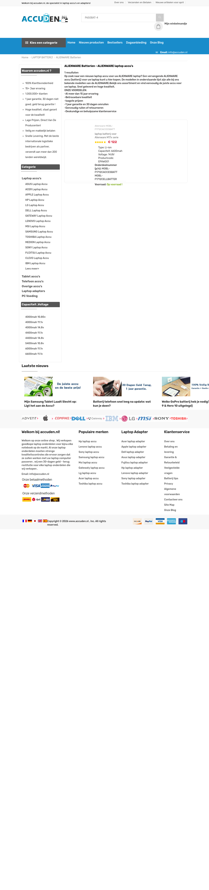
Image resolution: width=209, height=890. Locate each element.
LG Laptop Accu (34, 205)
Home (71, 42)
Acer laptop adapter (133, 441)
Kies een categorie (41, 42)
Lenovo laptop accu (90, 446)
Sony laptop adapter (133, 478)
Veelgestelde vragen (172, 470)
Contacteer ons (173, 499)
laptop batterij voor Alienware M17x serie (106, 135)
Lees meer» (32, 268)
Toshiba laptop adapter (135, 483)
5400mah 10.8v (34, 343)
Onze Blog (156, 42)
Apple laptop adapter (133, 446)
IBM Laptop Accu (35, 263)
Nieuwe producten (91, 42)
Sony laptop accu (89, 452)
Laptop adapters (33, 291)
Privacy (168, 483)
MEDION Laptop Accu (37, 242)
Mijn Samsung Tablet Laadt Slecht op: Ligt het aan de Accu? (50, 403)
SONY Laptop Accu (36, 247)
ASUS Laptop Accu (36, 184)
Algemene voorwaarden (172, 492)
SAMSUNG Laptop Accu (39, 231)
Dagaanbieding (136, 42)
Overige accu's (32, 286)
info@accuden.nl (177, 52)
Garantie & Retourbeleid (172, 460)
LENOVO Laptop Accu (38, 221)
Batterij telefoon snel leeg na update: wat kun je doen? (122, 403)
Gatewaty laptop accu (92, 467)
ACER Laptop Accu (36, 189)
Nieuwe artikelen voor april (170, 2)
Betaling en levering (171, 449)
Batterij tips (171, 478)
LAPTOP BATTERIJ (42, 57)
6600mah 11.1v (34, 353)
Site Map (169, 504)
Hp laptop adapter (132, 467)
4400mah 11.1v (34, 332)
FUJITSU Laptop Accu (38, 252)
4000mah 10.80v (35, 316)
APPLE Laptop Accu (37, 194)
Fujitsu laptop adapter (134, 462)
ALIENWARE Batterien (68, 57)
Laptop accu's (31, 178)
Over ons (119, 2)
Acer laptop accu (89, 478)
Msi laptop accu (88, 462)
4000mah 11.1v (34, 322)
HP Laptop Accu (34, 200)
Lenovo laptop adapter (134, 473)
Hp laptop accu (87, 441)
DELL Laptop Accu (36, 210)
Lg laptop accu (87, 473)
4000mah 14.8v (34, 327)
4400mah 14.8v (34, 338)
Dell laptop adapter (132, 452)
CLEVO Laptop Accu (37, 258)
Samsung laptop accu (91, 457)
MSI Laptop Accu (35, 226)
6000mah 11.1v (34, 348)
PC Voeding (30, 296)
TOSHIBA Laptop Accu (38, 236)
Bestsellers (115, 42)
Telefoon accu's (33, 281)
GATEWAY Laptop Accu (38, 215)
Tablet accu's (31, 276)
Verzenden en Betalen (139, 2)
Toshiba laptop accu (90, 483)
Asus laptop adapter (133, 457)
